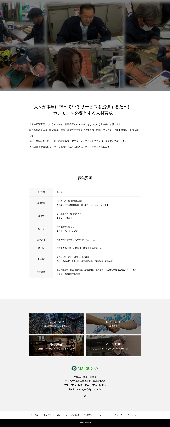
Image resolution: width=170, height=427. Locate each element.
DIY (58, 415)
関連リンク (117, 415)
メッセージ (102, 415)
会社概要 (34, 415)
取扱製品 (48, 415)
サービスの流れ (72, 415)
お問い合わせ (133, 415)
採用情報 (88, 415)
